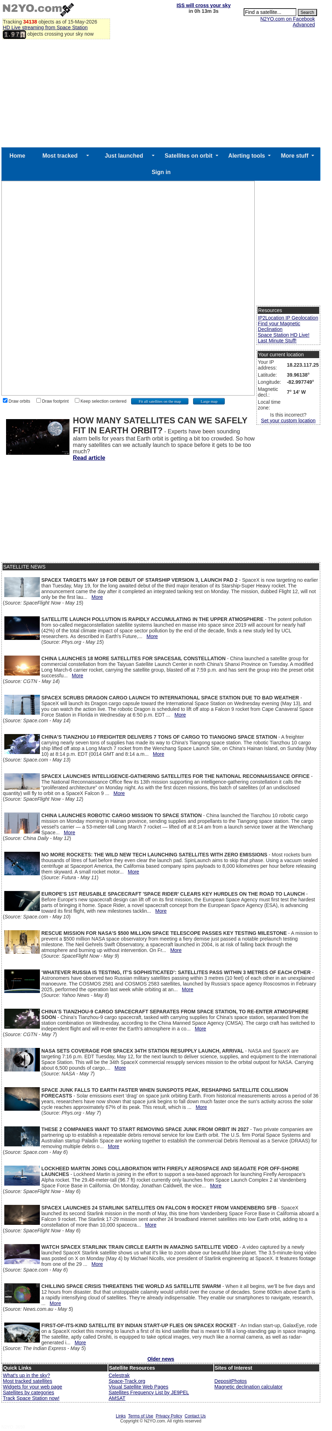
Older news (160, 1359)
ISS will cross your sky (204, 5)
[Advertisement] (160, 94)
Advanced (304, 24)
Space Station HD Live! (284, 335)
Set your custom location (288, 420)
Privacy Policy (169, 1416)
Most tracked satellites (27, 1381)
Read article (89, 458)
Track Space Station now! (31, 1398)
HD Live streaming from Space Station (45, 27)
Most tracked (60, 156)
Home (17, 156)
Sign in (161, 172)
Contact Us (195, 1416)
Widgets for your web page (32, 1387)
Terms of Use (141, 1416)
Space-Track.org (127, 1381)
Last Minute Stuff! (277, 340)
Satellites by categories (28, 1392)
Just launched (124, 156)
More (97, 597)
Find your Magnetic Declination (279, 326)
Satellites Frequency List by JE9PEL (149, 1392)
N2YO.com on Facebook (287, 19)
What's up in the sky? (26, 1375)
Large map (209, 401)
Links (121, 1416)
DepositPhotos (230, 1381)
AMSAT (117, 1398)
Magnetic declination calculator (248, 1387)
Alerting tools (246, 156)
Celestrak (119, 1375)
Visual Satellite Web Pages (138, 1387)
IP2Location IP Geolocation (288, 318)
